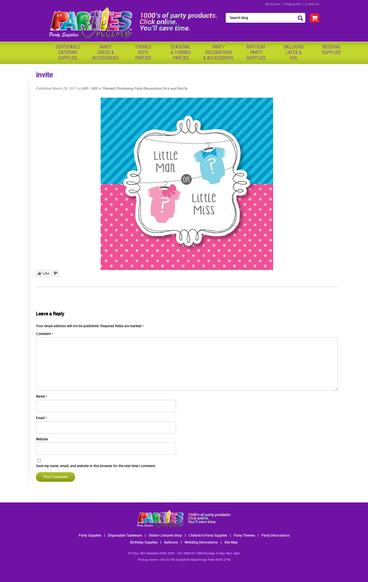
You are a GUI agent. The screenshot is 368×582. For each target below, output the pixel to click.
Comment (44, 334)
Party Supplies (90, 535)
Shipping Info (292, 4)
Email (41, 418)
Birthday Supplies (144, 542)
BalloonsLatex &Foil (294, 52)
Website (42, 439)
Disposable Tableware (125, 535)
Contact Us (312, 4)
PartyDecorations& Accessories (218, 52)
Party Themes (244, 535)
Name (41, 396)
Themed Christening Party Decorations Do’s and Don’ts (144, 88)
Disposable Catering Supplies (67, 52)
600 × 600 (89, 88)
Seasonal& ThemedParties (180, 52)
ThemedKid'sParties (143, 52)
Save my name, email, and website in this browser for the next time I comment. (96, 466)
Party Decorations (276, 535)
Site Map (231, 542)
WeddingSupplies (331, 49)
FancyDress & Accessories (105, 52)
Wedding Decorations (201, 542)
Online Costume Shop (165, 535)
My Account (272, 4)
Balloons (171, 542)
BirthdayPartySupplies (256, 52)
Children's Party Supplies (208, 535)
